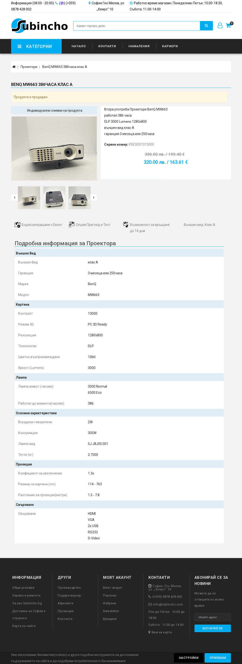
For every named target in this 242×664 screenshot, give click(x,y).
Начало (79, 46)
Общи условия (23, 587)
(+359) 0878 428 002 (167, 596)
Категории (34, 46)
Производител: (70, 587)
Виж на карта (162, 632)
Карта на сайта (23, 626)
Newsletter (111, 611)
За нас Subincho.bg (27, 603)
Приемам (218, 658)
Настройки (189, 658)
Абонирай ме (212, 628)
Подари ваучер (69, 595)
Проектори (29, 67)
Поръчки (110, 595)
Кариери (170, 46)
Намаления (139, 46)
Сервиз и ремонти (26, 595)
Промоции (65, 611)
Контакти (107, 46)
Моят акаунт (113, 587)
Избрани (109, 603)
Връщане (110, 619)
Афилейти (65, 603)
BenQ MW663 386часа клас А (64, 67)
